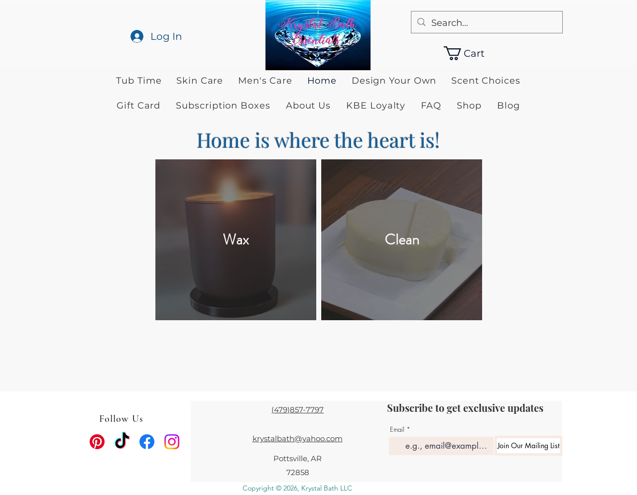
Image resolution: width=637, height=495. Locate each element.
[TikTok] (122, 442)
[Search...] (486, 23)
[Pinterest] (97, 442)
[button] (473, 53)
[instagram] (172, 442)
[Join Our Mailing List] (528, 446)
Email (397, 429)
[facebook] (147, 442)
